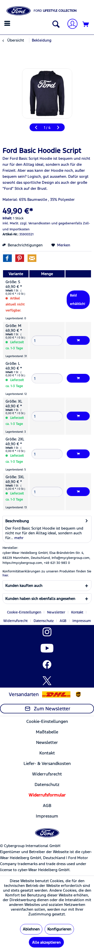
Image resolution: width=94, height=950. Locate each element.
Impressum (81, 620)
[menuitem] (8, 23)
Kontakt (77, 612)
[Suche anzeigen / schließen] (55, 25)
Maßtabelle (47, 732)
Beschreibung (17, 521)
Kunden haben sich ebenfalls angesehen (40, 598)
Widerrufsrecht (15, 620)
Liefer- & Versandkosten (47, 763)
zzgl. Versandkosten (35, 223)
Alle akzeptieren (46, 942)
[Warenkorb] (86, 25)
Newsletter (56, 612)
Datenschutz (44, 620)
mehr (18, 537)
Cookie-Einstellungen (24, 612)
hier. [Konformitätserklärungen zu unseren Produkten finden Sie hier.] (6, 575)
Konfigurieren (59, 929)
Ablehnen (31, 929)
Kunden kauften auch (23, 585)
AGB (63, 620)
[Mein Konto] (70, 24)
